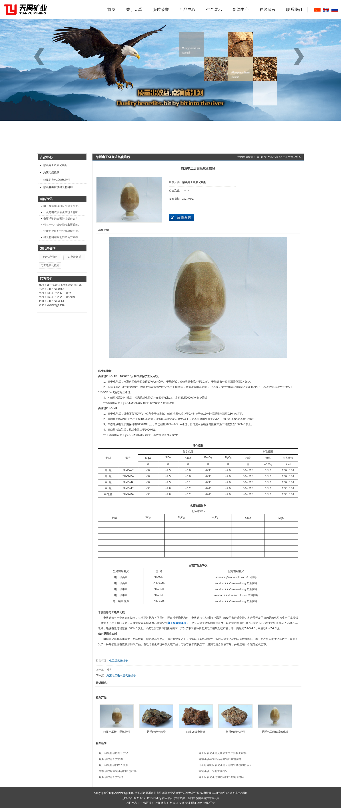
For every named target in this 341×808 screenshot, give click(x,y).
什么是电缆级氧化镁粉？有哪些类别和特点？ (225, 765)
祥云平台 (167, 798)
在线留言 (267, 9)
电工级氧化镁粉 (50, 265)
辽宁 (212, 802)
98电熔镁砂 (50, 256)
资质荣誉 (161, 9)
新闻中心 (241, 9)
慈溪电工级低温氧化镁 (275, 731)
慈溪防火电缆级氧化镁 (56, 179)
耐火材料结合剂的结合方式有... (61, 237)
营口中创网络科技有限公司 (204, 798)
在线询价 (181, 217)
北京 (163, 802)
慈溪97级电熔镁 (156, 731)
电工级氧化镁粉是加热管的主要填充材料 (223, 753)
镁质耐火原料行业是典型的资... (61, 231)
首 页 (260, 156)
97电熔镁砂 (74, 256)
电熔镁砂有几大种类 (111, 759)
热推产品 (131, 802)
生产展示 (214, 9)
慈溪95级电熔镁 (195, 731)
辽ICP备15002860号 (133, 798)
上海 (157, 802)
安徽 (181, 802)
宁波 (188, 802)
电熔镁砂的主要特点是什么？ (60, 218)
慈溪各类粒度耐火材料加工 (59, 187)
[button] (300, 56)
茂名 (200, 802)
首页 (111, 9)
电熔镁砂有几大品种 (111, 777)
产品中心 (187, 9)
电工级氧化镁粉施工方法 (113, 753)
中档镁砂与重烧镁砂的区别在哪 (117, 771)
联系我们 (294, 9)
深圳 (175, 802)
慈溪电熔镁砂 (51, 172)
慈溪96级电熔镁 (235, 731)
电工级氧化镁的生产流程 (113, 765)
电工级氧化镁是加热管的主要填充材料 (221, 777)
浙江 (194, 802)
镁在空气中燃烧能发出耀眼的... (61, 224)
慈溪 (206, 802)
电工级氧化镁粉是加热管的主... (61, 206)
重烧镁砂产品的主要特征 (213, 771)
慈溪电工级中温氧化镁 (116, 731)
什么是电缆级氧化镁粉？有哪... (61, 212)
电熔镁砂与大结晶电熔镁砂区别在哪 (220, 759)
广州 (169, 802)
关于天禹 (134, 9)
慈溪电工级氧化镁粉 (55, 165)
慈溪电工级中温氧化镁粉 (121, 675)
